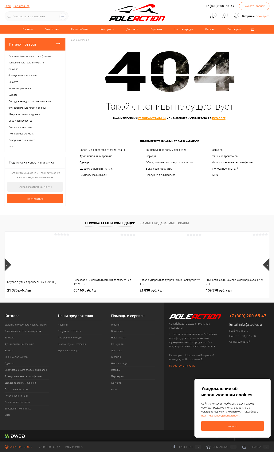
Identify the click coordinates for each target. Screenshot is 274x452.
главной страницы (152, 118)
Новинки (63, 324)
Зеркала (217, 149)
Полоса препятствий (225, 168)
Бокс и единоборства (159, 168)
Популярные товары (69, 331)
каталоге (218, 118)
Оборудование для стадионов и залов (169, 162)
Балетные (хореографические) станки (103, 149)
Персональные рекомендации (110, 223)
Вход (8, 5)
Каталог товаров (35, 44)
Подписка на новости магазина (31, 162)
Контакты (116, 382)
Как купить (107, 29)
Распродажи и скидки (70, 337)
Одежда (84, 162)
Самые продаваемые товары (164, 223)
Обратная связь (18, 446)
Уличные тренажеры (225, 156)
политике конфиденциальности (221, 415)
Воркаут (151, 156)
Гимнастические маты (93, 174)
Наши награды (183, 29)
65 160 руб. (85, 290)
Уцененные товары (68, 350)
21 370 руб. (19, 290)
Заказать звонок (254, 6)
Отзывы (210, 29)
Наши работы (79, 29)
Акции (114, 389)
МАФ (215, 174)
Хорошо (232, 426)
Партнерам (234, 29)
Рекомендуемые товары (72, 344)
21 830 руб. (152, 290)
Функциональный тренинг (96, 156)
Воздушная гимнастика (160, 174)
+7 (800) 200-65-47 (48, 446)
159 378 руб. (219, 290)
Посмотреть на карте (182, 365)
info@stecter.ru (250, 324)
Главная (27, 29)
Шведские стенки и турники (96, 168)
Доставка (132, 29)
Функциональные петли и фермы (232, 162)
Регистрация (21, 5)
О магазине (52, 29)
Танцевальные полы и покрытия (166, 149)
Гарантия (156, 29)
